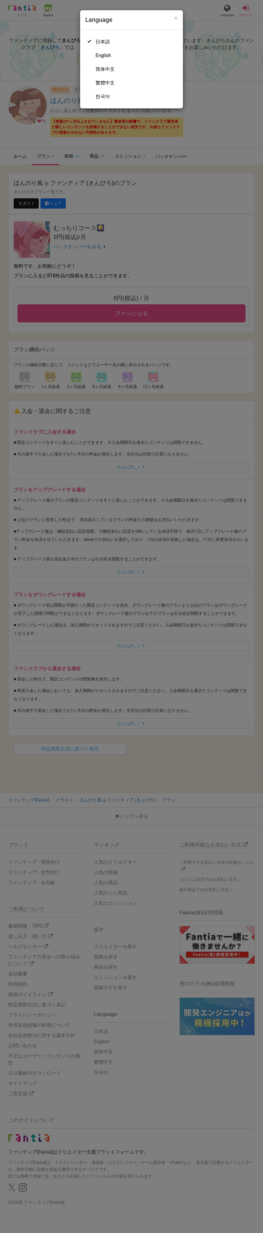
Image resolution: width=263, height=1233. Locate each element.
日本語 (103, 41)
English (103, 55)
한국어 (103, 96)
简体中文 (105, 69)
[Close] (176, 18)
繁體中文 (105, 82)
